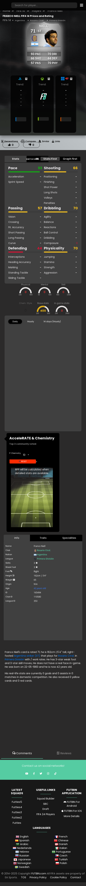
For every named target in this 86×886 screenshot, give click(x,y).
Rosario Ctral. (37, 20)
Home (6, 11)
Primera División (57, 20)
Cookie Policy (58, 877)
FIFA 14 (21, 11)
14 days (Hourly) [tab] (52, 321)
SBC (45, 804)
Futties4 (17, 807)
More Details (71, 816)
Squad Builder (45, 798)
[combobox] (26, 455)
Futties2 (17, 817)
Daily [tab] (15, 321)
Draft (45, 809)
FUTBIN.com (38, 873)
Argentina (20, 20)
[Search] (44, 5)
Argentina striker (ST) (27, 656)
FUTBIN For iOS (72, 811)
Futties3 (17, 812)
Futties (17, 823)
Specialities (69, 538)
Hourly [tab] (30, 321)
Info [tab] (16, 538)
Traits (43, 538)
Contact (75, 877)
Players (36, 11)
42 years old (40, 588)
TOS (23, 877)
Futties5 (17, 802)
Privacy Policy (38, 877)
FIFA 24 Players (45, 814)
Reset (23, 461)
